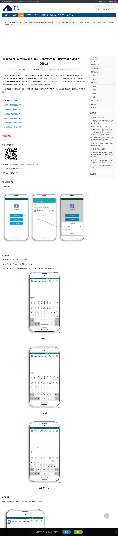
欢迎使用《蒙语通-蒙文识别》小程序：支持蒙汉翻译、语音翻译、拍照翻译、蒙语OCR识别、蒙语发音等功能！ (102, 132)
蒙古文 (24, 75)
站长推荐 (61, 15)
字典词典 (94, 79)
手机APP (36, 15)
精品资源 (94, 104)
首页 (6, 15)
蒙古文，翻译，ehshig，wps (103, 9)
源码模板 (94, 93)
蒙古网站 (94, 82)
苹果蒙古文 (94, 75)
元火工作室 (36, 69)
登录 (100, 1)
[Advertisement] (59, 40)
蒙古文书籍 (94, 100)
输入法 (21, 15)
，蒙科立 (113, 9)
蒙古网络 (45, 15)
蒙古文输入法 (88, 22)
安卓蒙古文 (94, 72)
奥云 (9, 78)
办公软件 (14, 15)
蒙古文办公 (94, 61)
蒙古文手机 (94, 68)
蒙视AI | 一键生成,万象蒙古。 (99, 149)
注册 (106, 1)
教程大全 (53, 15)
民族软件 (94, 108)
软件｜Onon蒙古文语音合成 (99, 126)
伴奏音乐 (94, 97)
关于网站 (70, 15)
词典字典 (28, 15)
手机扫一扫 (112, 1)
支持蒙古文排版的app (97, 117)
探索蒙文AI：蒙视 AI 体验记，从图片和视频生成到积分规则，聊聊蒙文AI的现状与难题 (102, 154)
